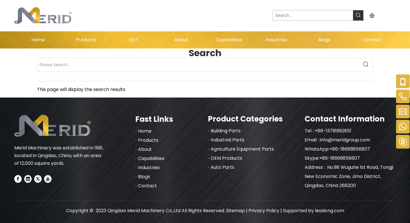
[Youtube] (48, 179)
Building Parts (226, 130)
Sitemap (235, 210)
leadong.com (329, 210)
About (145, 149)
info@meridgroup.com (345, 140)
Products (148, 140)
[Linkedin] (28, 179)
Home (144, 131)
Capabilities (151, 158)
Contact (147, 186)
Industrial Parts (227, 140)
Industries (149, 167)
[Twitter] (38, 179)
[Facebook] (18, 179)
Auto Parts (222, 167)
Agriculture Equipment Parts (242, 149)
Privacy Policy (264, 210)
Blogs (144, 176)
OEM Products (226, 158)
